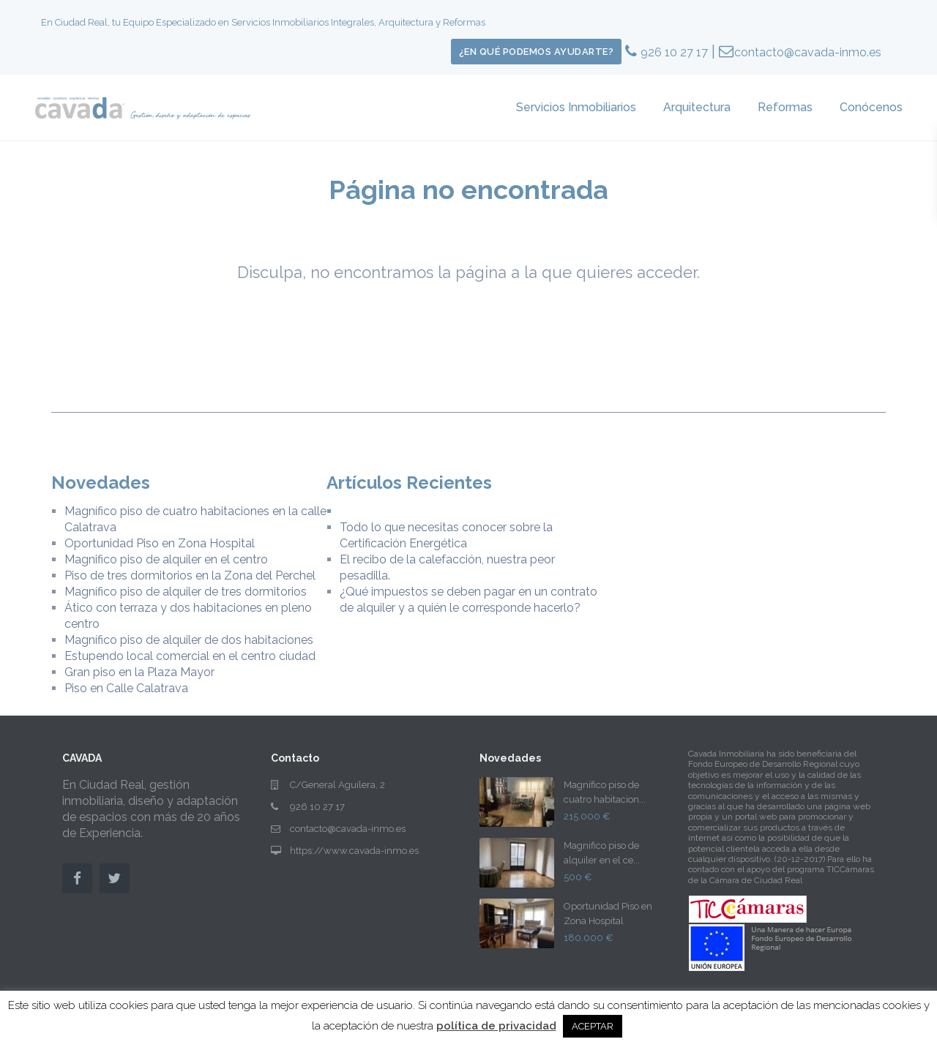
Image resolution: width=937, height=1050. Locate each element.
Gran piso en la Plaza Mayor (139, 672)
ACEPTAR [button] (592, 1026)
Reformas (785, 107)
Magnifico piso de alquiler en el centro (166, 559)
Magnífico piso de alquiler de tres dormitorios (185, 592)
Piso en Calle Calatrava (126, 688)
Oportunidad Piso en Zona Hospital (159, 543)
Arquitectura (697, 107)
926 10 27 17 (674, 52)
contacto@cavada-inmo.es (807, 52)
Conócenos (871, 107)
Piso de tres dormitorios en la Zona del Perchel (190, 575)
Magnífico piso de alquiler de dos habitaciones (188, 640)
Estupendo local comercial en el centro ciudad (190, 656)
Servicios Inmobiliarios (576, 107)
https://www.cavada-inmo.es (354, 850)
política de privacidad (496, 1026)
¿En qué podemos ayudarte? (536, 51)
